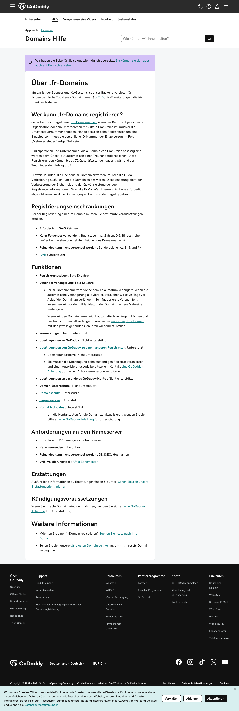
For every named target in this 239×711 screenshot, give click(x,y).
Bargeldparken (49, 400)
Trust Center (17, 623)
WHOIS (110, 590)
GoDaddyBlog (18, 608)
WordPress (215, 609)
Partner (142, 583)
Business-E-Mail (218, 602)
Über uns (15, 587)
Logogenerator (217, 631)
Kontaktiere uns (19, 601)
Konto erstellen (180, 602)
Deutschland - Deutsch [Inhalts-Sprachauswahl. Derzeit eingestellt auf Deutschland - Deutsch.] (68, 663)
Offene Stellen (18, 594)
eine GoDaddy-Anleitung (76, 419)
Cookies (224, 683)
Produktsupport (44, 583)
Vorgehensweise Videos (79, 19)
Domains (47, 30)
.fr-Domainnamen (84, 122)
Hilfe (55, 19)
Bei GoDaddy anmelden (184, 583)
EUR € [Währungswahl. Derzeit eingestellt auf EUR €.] (100, 663)
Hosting (213, 616)
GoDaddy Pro (145, 597)
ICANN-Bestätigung (117, 597)
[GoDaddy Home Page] (26, 663)
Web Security (216, 623)
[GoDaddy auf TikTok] (202, 664)
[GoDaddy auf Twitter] (213, 664)
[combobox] (163, 38)
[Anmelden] (217, 6)
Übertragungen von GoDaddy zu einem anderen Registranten (82, 347)
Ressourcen (42, 597)
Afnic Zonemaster (85, 461)
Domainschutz (49, 392)
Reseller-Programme (150, 590)
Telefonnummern (219, 638)
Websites (214, 595)
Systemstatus (127, 19)
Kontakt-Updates (51, 407)
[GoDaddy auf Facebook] (178, 664)
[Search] (209, 38)
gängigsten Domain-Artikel (89, 545)
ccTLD (99, 97)
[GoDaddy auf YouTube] (225, 664)
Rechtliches (16, 615)
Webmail (111, 583)
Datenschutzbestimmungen (197, 683)
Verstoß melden (45, 590)
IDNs (42, 254)
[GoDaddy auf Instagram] (190, 664)
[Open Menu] (11, 6)
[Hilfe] (209, 6)
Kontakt (107, 19)
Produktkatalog (114, 616)
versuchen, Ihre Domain (127, 321)
